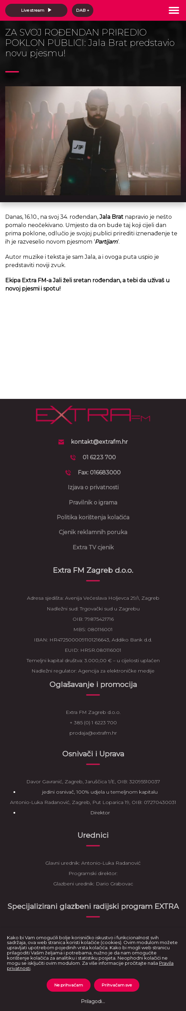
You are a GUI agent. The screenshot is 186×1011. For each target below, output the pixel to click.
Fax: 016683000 (99, 472)
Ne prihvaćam (68, 985)
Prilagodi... (93, 1001)
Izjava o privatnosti (93, 487)
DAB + (82, 10)
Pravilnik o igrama (93, 502)
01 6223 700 (99, 457)
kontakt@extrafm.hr (99, 442)
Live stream (36, 10)
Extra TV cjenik (93, 547)
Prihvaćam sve (117, 985)
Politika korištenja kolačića (93, 517)
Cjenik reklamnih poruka (93, 532)
